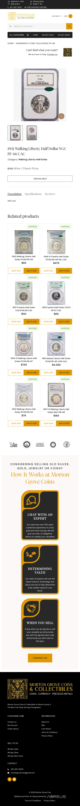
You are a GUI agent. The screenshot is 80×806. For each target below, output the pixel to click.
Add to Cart (31, 271)
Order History (13, 729)
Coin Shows (46, 729)
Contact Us (40, 658)
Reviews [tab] (50, 194)
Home (35, 35)
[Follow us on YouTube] (14, 779)
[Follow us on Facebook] (10, 779)
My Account (12, 725)
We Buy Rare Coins (15, 756)
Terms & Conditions (49, 732)
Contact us (52, 54)
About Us (45, 722)
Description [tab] (15, 194)
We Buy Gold (48, 35)
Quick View (16, 271)
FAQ (43, 725)
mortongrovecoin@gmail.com (23, 773)
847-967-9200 (16, 7)
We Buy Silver (64, 35)
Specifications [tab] (33, 194)
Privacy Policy (47, 736)
